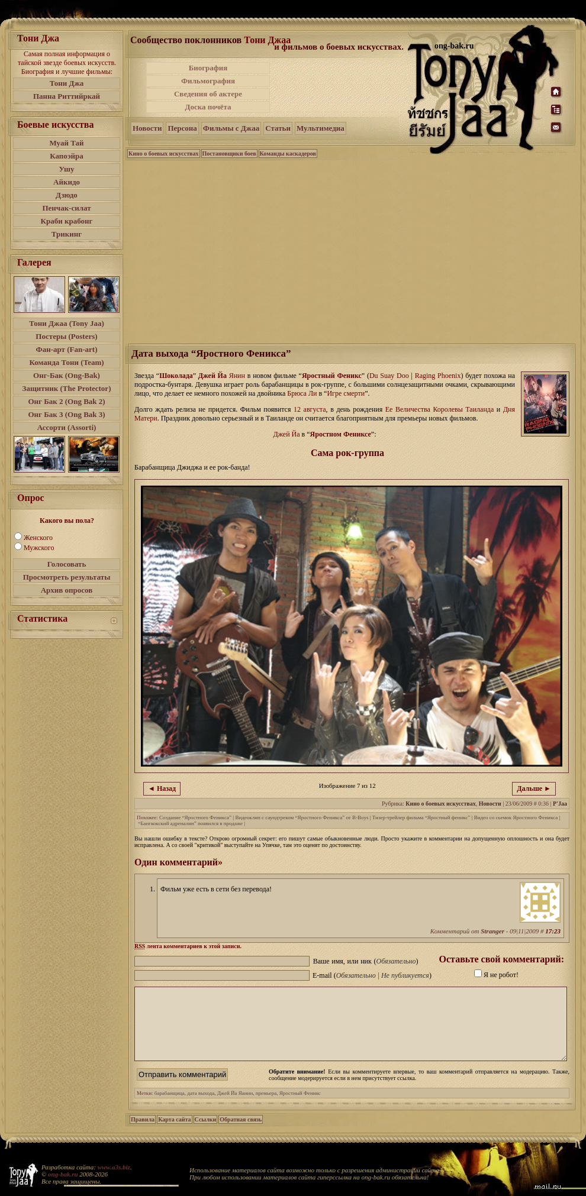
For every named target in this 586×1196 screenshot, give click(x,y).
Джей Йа (212, 375)
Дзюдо (67, 194)
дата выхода (200, 1107)
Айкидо (66, 181)
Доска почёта (208, 106)
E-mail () (372, 975)
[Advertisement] (340, 87)
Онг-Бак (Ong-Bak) (66, 375)
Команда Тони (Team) (66, 362)
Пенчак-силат (66, 207)
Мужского (39, 548)
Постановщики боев (229, 153)
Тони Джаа (267, 40)
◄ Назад (162, 788)
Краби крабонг (67, 220)
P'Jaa (560, 803)
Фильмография (208, 80)
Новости (147, 128)
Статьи (278, 128)
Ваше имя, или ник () (365, 961)
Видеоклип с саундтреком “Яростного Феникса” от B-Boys (301, 817)
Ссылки (206, 1133)
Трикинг (66, 233)
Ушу (67, 168)
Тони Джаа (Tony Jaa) (66, 323)
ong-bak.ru (63, 1174)
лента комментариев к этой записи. (188, 946)
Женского (38, 538)
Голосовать (66, 564)
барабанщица (169, 1107)
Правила (142, 1133)
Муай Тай (66, 142)
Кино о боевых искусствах (163, 153)
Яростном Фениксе (340, 434)
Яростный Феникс (332, 375)
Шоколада (176, 375)
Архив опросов (67, 590)
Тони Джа (67, 83)
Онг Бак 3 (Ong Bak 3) (66, 414)
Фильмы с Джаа (231, 128)
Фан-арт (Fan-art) (67, 349)
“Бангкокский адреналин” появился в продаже (190, 823)
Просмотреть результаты (67, 577)
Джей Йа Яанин (235, 1107)
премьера (266, 1107)
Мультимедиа (320, 128)
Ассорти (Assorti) (66, 427)
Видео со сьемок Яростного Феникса (516, 817)
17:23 (553, 931)
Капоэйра (66, 155)
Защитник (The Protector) (66, 388)
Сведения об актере (208, 93)
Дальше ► (534, 788)
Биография (208, 67)
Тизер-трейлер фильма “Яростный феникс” (421, 817)
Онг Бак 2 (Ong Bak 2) (66, 401)
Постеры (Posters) (66, 336)
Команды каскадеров (288, 153)
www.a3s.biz (114, 1167)
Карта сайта (174, 1133)
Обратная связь (241, 1133)
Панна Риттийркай (66, 96)
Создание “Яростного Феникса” (195, 817)
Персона (182, 128)
